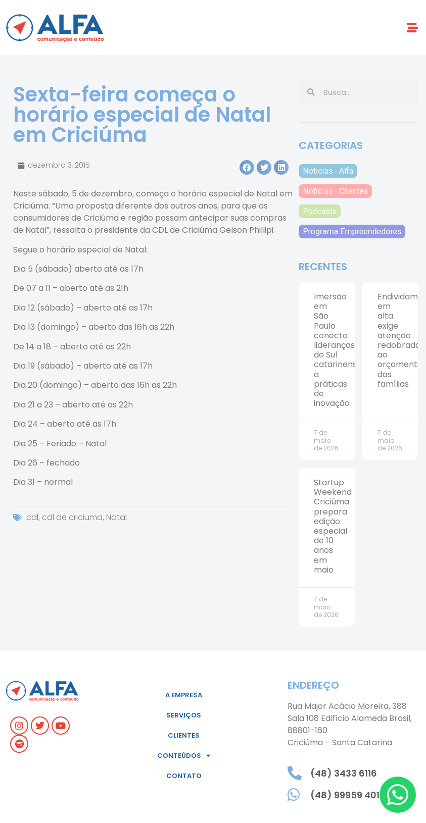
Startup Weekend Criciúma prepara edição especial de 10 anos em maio (333, 526)
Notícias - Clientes (335, 191)
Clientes (184, 735)
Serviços (183, 715)
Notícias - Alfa (328, 171)
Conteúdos (183, 755)
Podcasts (320, 211)
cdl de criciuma (72, 517)
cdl (32, 517)
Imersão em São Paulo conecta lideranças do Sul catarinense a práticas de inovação (338, 350)
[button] (412, 27)
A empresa (183, 695)
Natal (116, 517)
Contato (184, 776)
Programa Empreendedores (352, 231)
